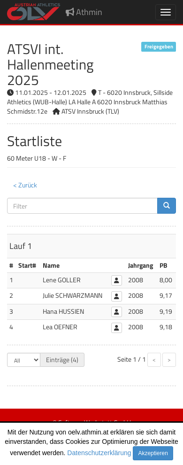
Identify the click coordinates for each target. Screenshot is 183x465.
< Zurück (25, 185)
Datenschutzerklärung (99, 453)
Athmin (84, 12)
